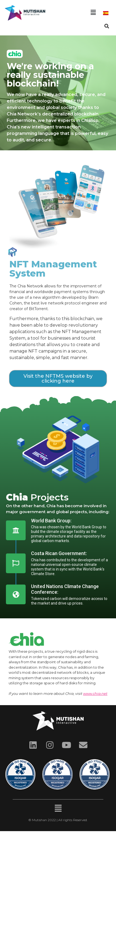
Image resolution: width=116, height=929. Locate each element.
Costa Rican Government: (59, 553)
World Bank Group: (51, 520)
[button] (93, 13)
